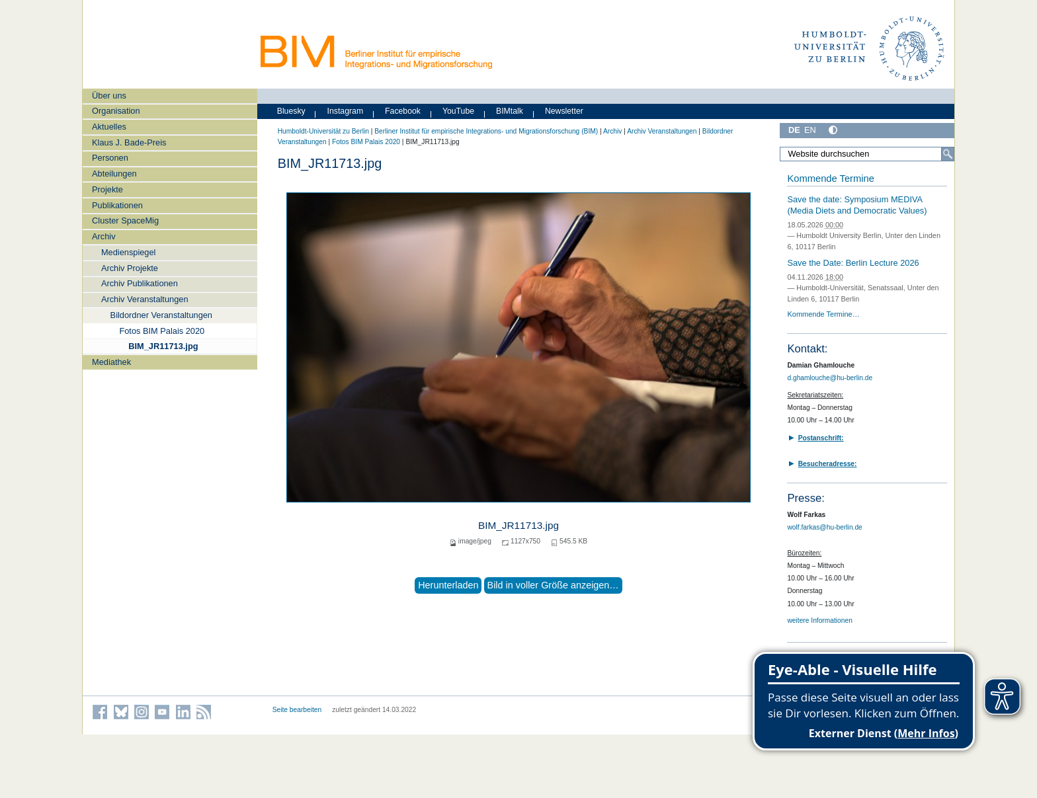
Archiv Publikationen (139, 283)
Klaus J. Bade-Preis (129, 142)
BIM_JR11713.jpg (163, 346)
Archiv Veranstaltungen (144, 299)
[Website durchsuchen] (867, 154)
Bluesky (291, 111)
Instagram (345, 111)
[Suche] (947, 154)
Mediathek (111, 362)
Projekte (107, 189)
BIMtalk (509, 111)
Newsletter (564, 111)
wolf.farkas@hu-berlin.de (824, 527)
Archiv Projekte (129, 268)
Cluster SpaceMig (125, 220)
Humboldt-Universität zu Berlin (323, 131)
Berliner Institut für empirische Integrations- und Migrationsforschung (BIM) (486, 131)
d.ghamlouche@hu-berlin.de (829, 377)
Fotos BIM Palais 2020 (161, 331)
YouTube (458, 111)
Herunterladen (448, 585)
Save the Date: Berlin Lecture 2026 (853, 263)
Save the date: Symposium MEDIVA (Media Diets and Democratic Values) (857, 205)
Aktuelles (109, 127)
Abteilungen (114, 174)
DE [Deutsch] (794, 130)
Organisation (116, 111)
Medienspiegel (128, 252)
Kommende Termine (830, 178)
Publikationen (117, 205)
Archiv (104, 236)
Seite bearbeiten (297, 709)
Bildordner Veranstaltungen (161, 315)
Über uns (109, 95)
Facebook (403, 111)
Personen (110, 158)
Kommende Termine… (823, 314)
